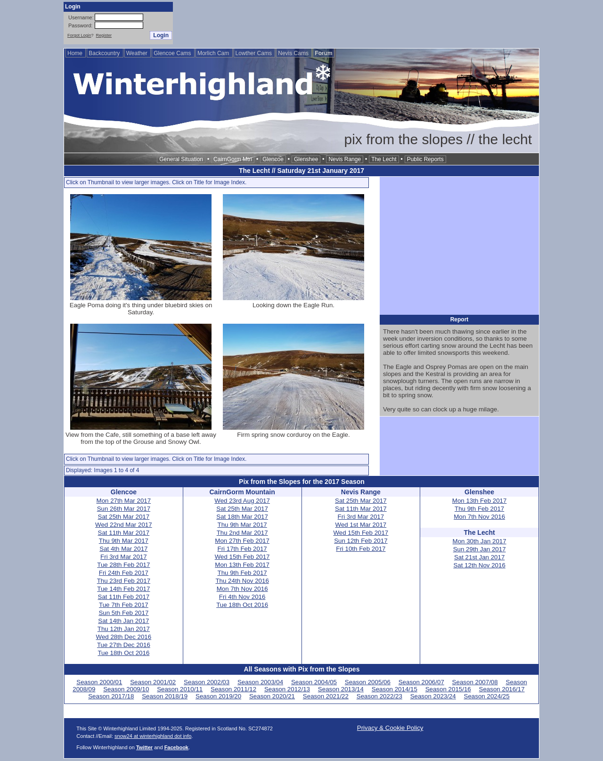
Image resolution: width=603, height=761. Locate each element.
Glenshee (306, 159)
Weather (137, 53)
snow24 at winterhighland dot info (152, 736)
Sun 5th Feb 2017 (123, 612)
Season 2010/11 (180, 689)
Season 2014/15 (394, 689)
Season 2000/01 (99, 682)
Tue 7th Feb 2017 (123, 604)
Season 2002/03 (206, 682)
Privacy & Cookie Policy (390, 727)
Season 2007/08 (475, 682)
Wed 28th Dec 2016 (124, 636)
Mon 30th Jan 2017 (479, 541)
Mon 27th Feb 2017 (242, 540)
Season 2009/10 (126, 689)
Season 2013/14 (341, 689)
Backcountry (105, 53)
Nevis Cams (294, 53)
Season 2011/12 (233, 689)
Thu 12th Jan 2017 (124, 628)
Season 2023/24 (433, 696)
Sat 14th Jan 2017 (123, 620)
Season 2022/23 (379, 696)
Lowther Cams (255, 53)
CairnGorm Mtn (232, 159)
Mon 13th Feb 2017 (242, 564)
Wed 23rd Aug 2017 (242, 500)
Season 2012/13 (287, 689)
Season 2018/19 (164, 696)
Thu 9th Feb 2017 (242, 572)
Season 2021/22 (326, 696)
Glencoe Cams (173, 53)
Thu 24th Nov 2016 (242, 580)
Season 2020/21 (272, 696)
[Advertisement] (367, 23)
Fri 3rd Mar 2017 (123, 556)
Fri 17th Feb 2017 (242, 548)
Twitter (144, 747)
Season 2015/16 (448, 689)
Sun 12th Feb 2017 (360, 540)
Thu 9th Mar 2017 (123, 540)
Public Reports (425, 159)
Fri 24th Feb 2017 (123, 572)
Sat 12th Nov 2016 (479, 565)
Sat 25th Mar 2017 (124, 516)
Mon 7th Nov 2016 (242, 588)
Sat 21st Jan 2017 (479, 557)
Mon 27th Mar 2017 (124, 500)
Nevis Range (344, 159)
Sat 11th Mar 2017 (124, 532)
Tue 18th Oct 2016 (123, 652)
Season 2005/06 (368, 682)
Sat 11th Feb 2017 (124, 596)
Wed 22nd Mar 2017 (123, 524)
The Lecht (383, 159)
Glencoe (273, 159)
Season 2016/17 (502, 689)
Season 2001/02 (153, 682)
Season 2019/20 (218, 696)
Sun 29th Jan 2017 (479, 549)
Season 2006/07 (421, 682)
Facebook (176, 747)
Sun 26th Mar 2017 (123, 508)
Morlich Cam (214, 53)
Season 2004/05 (314, 682)
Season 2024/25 (487, 696)
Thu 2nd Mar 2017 (242, 532)
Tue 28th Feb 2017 (123, 564)
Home (75, 53)
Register (104, 35)
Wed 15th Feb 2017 (242, 556)
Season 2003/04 (260, 682)
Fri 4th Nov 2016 (242, 596)
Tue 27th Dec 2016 (123, 644)
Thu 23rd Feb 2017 (123, 580)
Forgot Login (79, 35)
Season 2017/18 (111, 696)
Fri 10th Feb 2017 (360, 548)
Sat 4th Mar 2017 (123, 548)
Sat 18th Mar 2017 (242, 516)
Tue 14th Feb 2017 (123, 588)
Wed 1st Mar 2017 (361, 524)
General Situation (181, 159)
